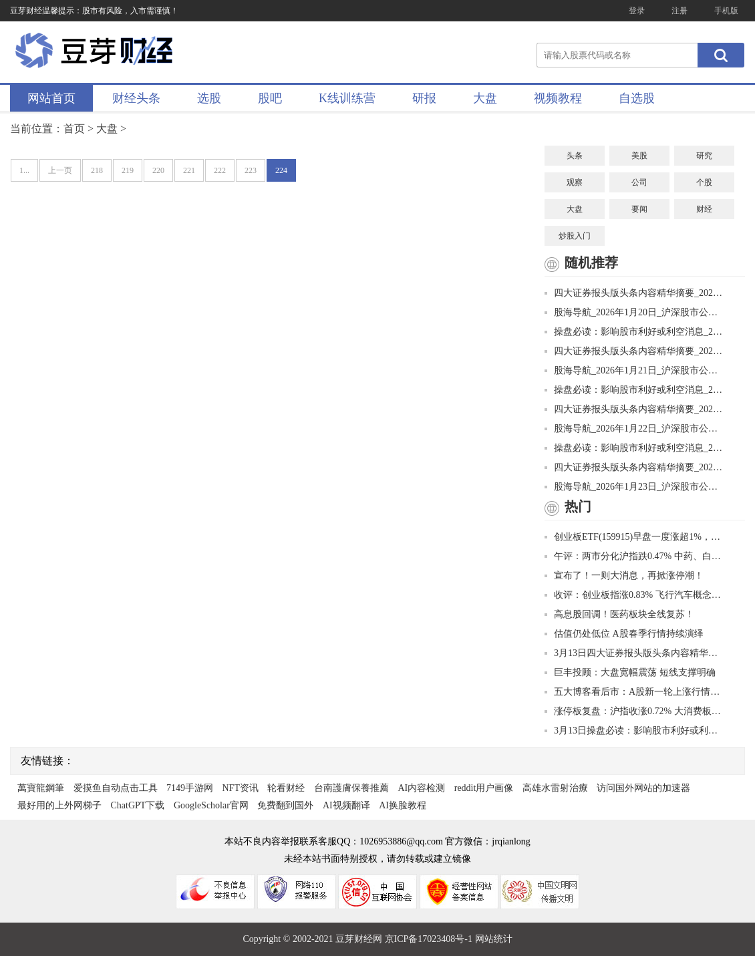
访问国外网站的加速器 (643, 788)
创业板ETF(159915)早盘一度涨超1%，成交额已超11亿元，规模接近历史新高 (635, 537)
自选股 (637, 98)
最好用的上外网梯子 (59, 805)
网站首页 (51, 98)
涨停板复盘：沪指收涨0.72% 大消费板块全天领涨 (635, 711)
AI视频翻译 (346, 805)
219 (128, 170)
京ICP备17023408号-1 (430, 939)
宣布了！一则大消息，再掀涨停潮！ (624, 576)
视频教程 (558, 98)
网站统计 (493, 939)
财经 (704, 209)
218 (97, 170)
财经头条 (136, 98)
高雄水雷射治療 (555, 788)
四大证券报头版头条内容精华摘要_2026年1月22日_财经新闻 (635, 409)
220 (158, 170)
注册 (679, 10)
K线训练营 (347, 98)
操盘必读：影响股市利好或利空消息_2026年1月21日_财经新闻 (635, 390)
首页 (74, 128)
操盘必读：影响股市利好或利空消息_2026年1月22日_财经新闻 (635, 448)
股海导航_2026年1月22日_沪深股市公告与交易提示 (635, 429)
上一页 (60, 170)
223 (251, 170)
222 (220, 170)
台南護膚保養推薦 (351, 788)
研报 (424, 98)
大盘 (485, 98)
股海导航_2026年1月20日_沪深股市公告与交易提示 (635, 312)
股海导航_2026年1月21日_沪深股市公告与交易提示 (635, 370)
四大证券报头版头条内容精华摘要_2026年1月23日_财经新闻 (635, 467)
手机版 (726, 10)
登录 (637, 10)
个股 (704, 182)
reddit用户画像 (484, 788)
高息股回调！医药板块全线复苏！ (619, 614)
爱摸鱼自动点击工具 (115, 788)
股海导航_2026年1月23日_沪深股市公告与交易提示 (635, 487)
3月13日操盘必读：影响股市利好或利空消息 (635, 731)
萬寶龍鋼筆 (40, 788)
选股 (209, 98)
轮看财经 (286, 788)
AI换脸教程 (402, 805)
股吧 (270, 98)
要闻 (639, 209)
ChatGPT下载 (138, 805)
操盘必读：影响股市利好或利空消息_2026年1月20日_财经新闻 (635, 332)
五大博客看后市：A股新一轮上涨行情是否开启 (635, 692)
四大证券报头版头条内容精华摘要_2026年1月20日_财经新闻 (635, 293)
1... (24, 170)
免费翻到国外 (285, 805)
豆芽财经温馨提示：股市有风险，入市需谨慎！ (94, 10)
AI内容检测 (421, 788)
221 (189, 170)
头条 (575, 155)
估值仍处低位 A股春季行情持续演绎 (624, 634)
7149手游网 (189, 788)
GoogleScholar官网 (211, 805)
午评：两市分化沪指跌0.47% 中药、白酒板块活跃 (635, 556)
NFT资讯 (240, 788)
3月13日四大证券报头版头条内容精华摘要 (635, 653)
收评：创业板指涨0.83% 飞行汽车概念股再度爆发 (635, 595)
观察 (575, 182)
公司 (639, 182)
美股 (639, 155)
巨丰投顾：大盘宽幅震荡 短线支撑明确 (630, 672)
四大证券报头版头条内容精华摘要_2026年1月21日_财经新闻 (635, 351)
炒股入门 (575, 236)
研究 (704, 155)
